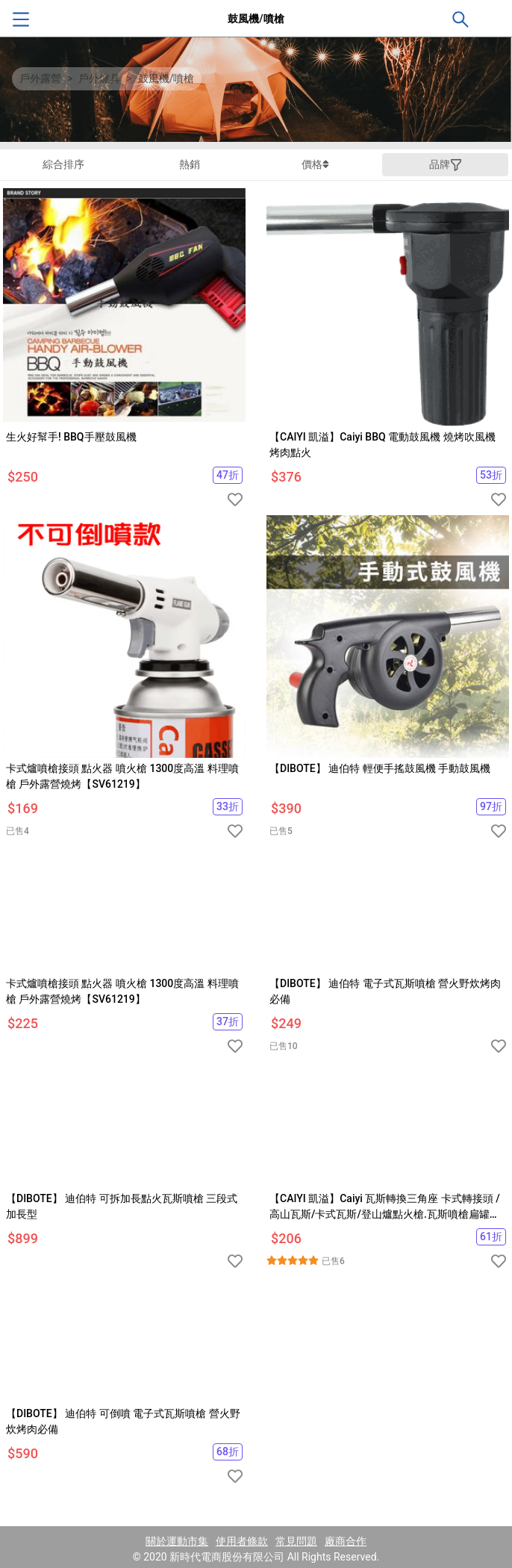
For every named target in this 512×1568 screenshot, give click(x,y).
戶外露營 (40, 78)
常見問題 (296, 1541)
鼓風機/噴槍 (166, 78)
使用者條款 (242, 1541)
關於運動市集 (177, 1541)
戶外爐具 (99, 78)
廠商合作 (345, 1541)
